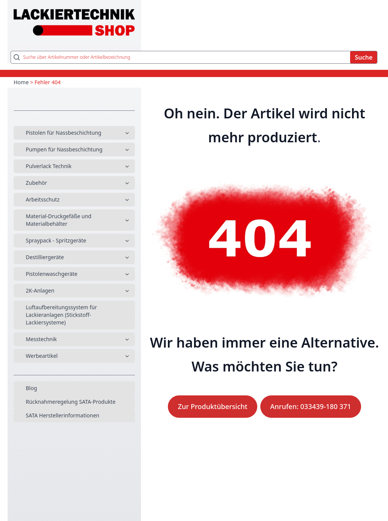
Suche (363, 57)
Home (21, 82)
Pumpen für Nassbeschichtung (64, 149)
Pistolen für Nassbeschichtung (63, 132)
